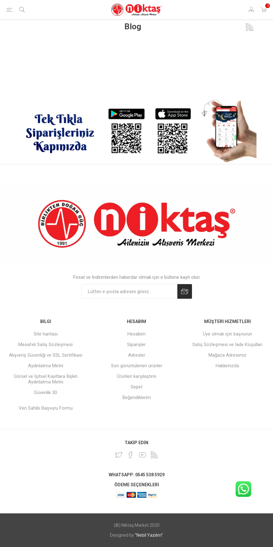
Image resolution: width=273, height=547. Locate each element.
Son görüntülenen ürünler (136, 366)
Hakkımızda (227, 366)
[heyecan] (119, 455)
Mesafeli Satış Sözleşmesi (45, 344)
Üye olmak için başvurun (227, 334)
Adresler (136, 355)
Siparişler (136, 344)
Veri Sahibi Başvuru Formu (46, 408)
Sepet (136, 387)
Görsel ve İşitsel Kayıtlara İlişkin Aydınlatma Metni (46, 379)
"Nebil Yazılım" (149, 535)
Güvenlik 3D (45, 392)
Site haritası (46, 334)
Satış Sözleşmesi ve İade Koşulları (227, 344)
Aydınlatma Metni (45, 366)
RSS (249, 27)
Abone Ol (184, 291)
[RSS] (154, 455)
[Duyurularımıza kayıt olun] (129, 291)
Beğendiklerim (136, 397)
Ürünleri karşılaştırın (136, 376)
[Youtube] (142, 455)
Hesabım (136, 334)
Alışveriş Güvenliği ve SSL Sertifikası (45, 355)
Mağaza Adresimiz (227, 355)
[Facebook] (131, 455)
